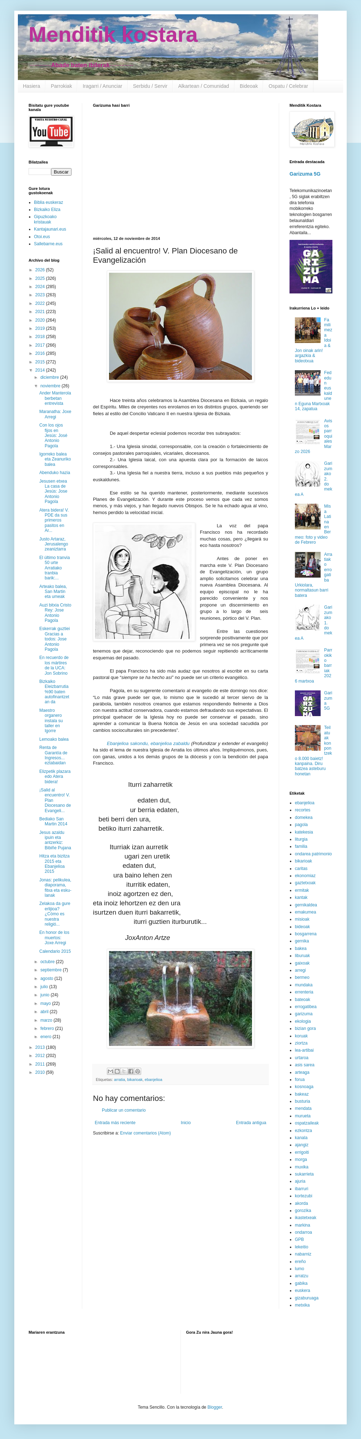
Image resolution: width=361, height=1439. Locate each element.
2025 (40, 278)
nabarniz (303, 1254)
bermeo (302, 977)
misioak (302, 919)
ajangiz (301, 1144)
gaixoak (302, 963)
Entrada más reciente (115, 1122)
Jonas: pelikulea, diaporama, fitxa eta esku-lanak (55, 887)
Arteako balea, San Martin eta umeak (53, 591)
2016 (40, 353)
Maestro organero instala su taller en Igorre (51, 721)
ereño (300, 1261)
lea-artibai (304, 1050)
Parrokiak (61, 86)
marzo (47, 1020)
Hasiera (31, 86)
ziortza (301, 1043)
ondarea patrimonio (313, 853)
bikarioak (135, 1079)
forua (300, 1079)
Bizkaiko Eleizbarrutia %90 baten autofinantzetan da (54, 692)
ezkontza (303, 1130)
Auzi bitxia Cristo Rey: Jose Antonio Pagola (55, 613)
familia (301, 846)
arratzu (301, 1275)
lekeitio (301, 1246)
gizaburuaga (306, 1297)
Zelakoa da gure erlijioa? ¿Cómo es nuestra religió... (54, 914)
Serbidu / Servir (150, 86)
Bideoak (249, 86)
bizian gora (305, 1028)
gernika (302, 941)
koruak (301, 1035)
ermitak (302, 890)
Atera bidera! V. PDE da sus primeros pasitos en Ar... (54, 520)
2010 (40, 1072)
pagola (301, 824)
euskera (302, 1290)
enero (46, 1036)
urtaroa (301, 1057)
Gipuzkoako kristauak (45, 219)
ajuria (300, 1181)
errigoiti (302, 1152)
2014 (40, 370)
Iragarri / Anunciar (102, 86)
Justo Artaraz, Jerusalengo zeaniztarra (53, 544)
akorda (301, 1203)
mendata (303, 1108)
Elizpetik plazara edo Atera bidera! (54, 776)
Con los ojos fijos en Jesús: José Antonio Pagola (53, 435)
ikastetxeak (305, 1217)
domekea (303, 817)
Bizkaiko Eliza (47, 209)
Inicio (186, 1122)
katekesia (304, 832)
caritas (301, 868)
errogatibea (306, 1006)
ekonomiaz (305, 875)
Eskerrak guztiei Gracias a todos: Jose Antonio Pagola (54, 639)
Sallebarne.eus (48, 243)
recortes (302, 809)
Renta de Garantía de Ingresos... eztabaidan (53, 755)
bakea (301, 948)
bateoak (302, 999)
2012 (40, 1055)
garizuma (303, 1013)
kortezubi (303, 1195)
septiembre (51, 969)
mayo (46, 1003)
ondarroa (303, 1232)
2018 (40, 336)
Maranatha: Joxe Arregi (55, 414)
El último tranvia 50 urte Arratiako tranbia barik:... (54, 568)
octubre (48, 961)
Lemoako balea (54, 739)
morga (301, 1159)
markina (302, 1225)
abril (45, 1011)
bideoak (302, 926)
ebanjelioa (153, 1079)
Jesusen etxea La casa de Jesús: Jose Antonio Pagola (53, 491)
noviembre (50, 385)
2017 (40, 345)
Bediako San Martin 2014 (53, 821)
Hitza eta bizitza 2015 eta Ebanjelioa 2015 (54, 864)
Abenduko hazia (54, 472)
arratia (119, 1079)
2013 (40, 1047)
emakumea (305, 912)
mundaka (303, 984)
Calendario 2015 (55, 951)
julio (44, 986)
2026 (40, 269)
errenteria (304, 992)
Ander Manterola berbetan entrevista (55, 398)
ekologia (303, 1021)
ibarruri (301, 1188)
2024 (40, 286)
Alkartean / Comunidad (203, 86)
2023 (40, 294)
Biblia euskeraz (48, 202)
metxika (302, 1305)
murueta (303, 1115)
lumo (299, 1268)
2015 (40, 361)
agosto (47, 978)
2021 (40, 311)
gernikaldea (306, 904)
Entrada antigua (251, 1122)
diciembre (50, 377)
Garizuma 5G (305, 174)
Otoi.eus (42, 236)
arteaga (302, 1072)
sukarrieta (304, 1174)
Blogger (214, 1407)
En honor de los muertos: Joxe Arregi (54, 937)
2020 (40, 320)
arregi (300, 970)
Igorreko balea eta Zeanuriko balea (55, 459)
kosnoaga (304, 1086)
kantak (301, 897)
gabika (301, 1283)
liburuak (302, 955)
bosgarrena (306, 933)
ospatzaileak (307, 1123)
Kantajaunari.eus (50, 229)
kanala (301, 1137)
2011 (40, 1064)
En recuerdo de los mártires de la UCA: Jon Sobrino (54, 665)
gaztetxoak (305, 882)
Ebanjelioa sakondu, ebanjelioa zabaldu (148, 743)
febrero (47, 1028)
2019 (40, 328)
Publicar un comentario (124, 1110)
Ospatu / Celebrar (288, 86)
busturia (302, 1101)
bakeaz (302, 1094)
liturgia (301, 839)
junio (45, 994)
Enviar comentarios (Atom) (145, 1133)
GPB (299, 1239)
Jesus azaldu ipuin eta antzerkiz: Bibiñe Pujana (55, 840)
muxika (301, 1166)
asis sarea (305, 1064)
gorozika (303, 1210)
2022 (40, 303)
